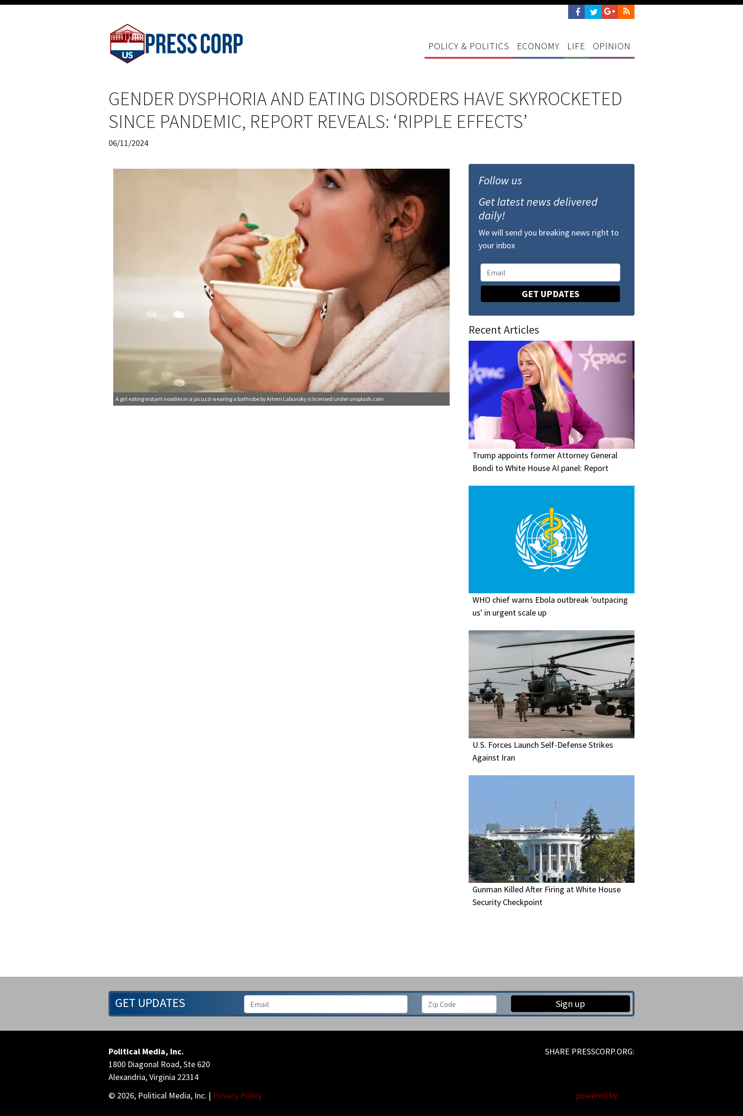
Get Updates (551, 293)
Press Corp (176, 43)
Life (576, 46)
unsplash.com (366, 398)
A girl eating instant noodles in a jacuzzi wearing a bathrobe (187, 398)
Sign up (570, 1003)
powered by (605, 1095)
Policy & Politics (468, 46)
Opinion (612, 46)
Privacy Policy (237, 1095)
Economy (538, 46)
